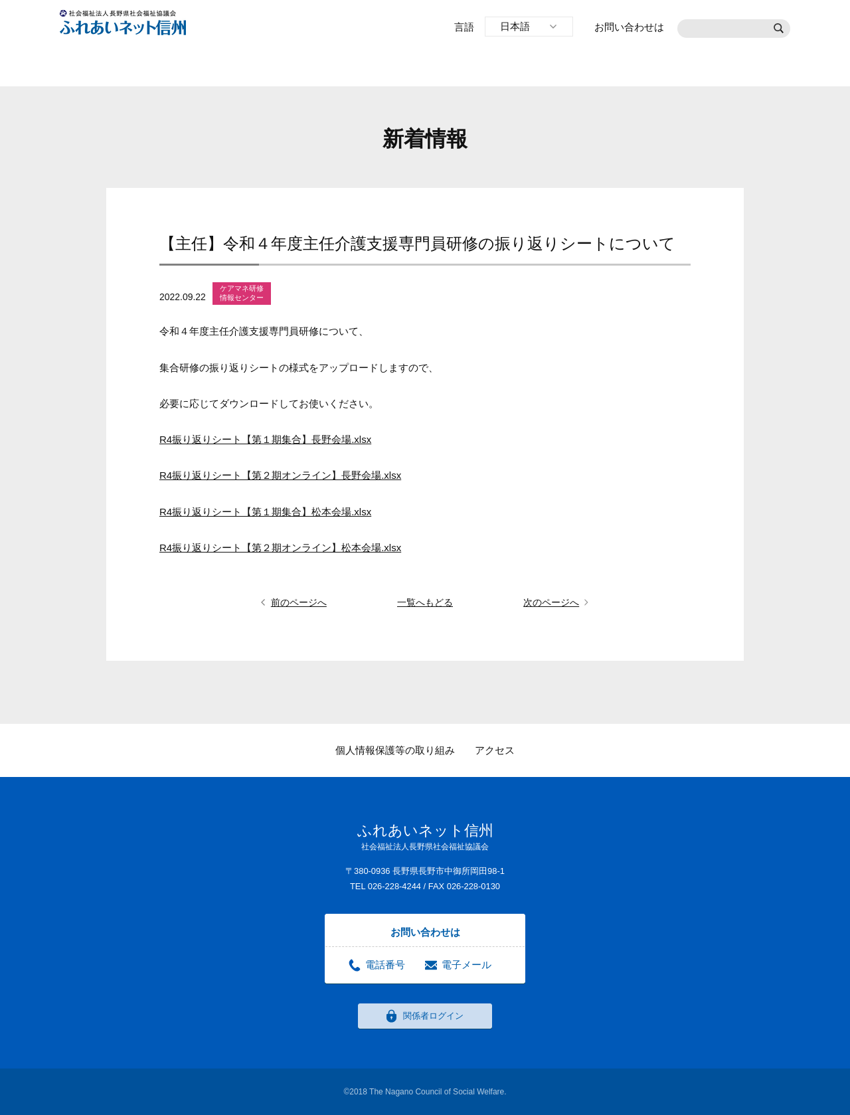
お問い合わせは (629, 27)
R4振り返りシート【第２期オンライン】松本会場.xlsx (280, 547)
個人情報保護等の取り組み (395, 750)
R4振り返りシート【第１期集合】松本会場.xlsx (265, 511)
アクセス (495, 750)
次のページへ (551, 602)
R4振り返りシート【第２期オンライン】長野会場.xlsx (280, 475)
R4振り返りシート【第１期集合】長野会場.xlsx (265, 439)
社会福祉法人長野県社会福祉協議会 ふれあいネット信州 (123, 22)
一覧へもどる (425, 602)
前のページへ (299, 602)
